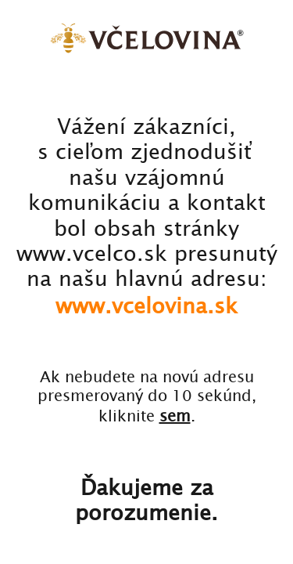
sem (175, 416)
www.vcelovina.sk (146, 304)
